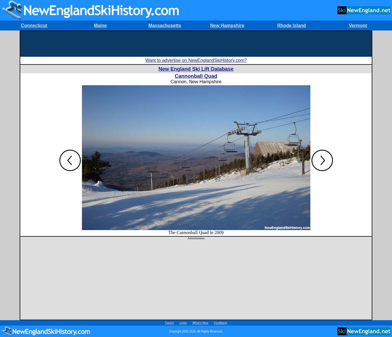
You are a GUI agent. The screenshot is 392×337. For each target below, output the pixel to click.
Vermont (358, 25)
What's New (200, 322)
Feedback (220, 322)
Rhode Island (291, 25)
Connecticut (34, 25)
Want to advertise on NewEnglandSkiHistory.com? (196, 60)
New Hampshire (227, 25)
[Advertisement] (196, 44)
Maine (100, 25)
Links (183, 322)
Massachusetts (164, 25)
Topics (169, 322)
